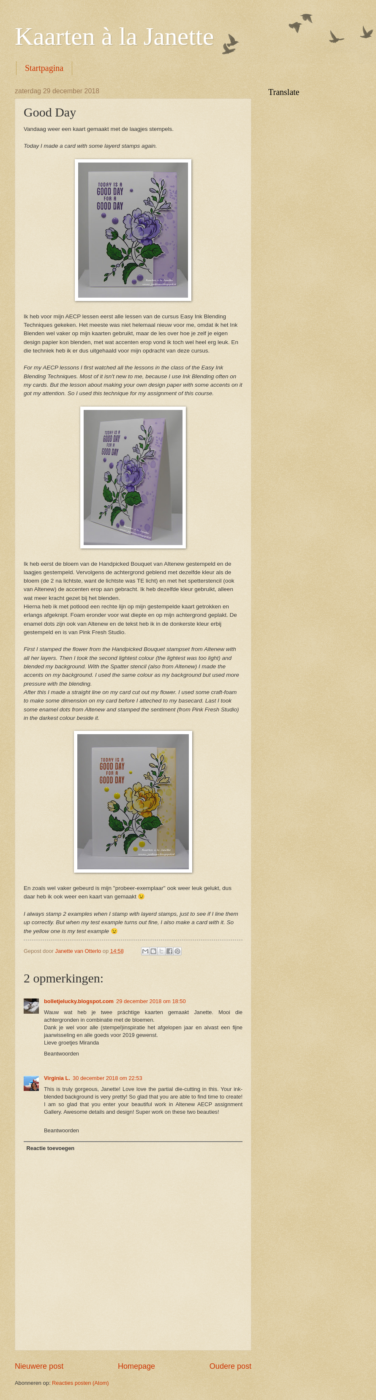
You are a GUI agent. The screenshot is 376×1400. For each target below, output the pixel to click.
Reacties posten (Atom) (80, 1383)
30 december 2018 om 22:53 (107, 1078)
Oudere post (230, 1366)
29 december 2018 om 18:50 (151, 1001)
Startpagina (44, 68)
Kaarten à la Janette (114, 36)
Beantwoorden (61, 1053)
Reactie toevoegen (50, 1148)
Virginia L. (57, 1078)
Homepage (136, 1366)
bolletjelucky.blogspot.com (79, 1001)
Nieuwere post (39, 1366)
